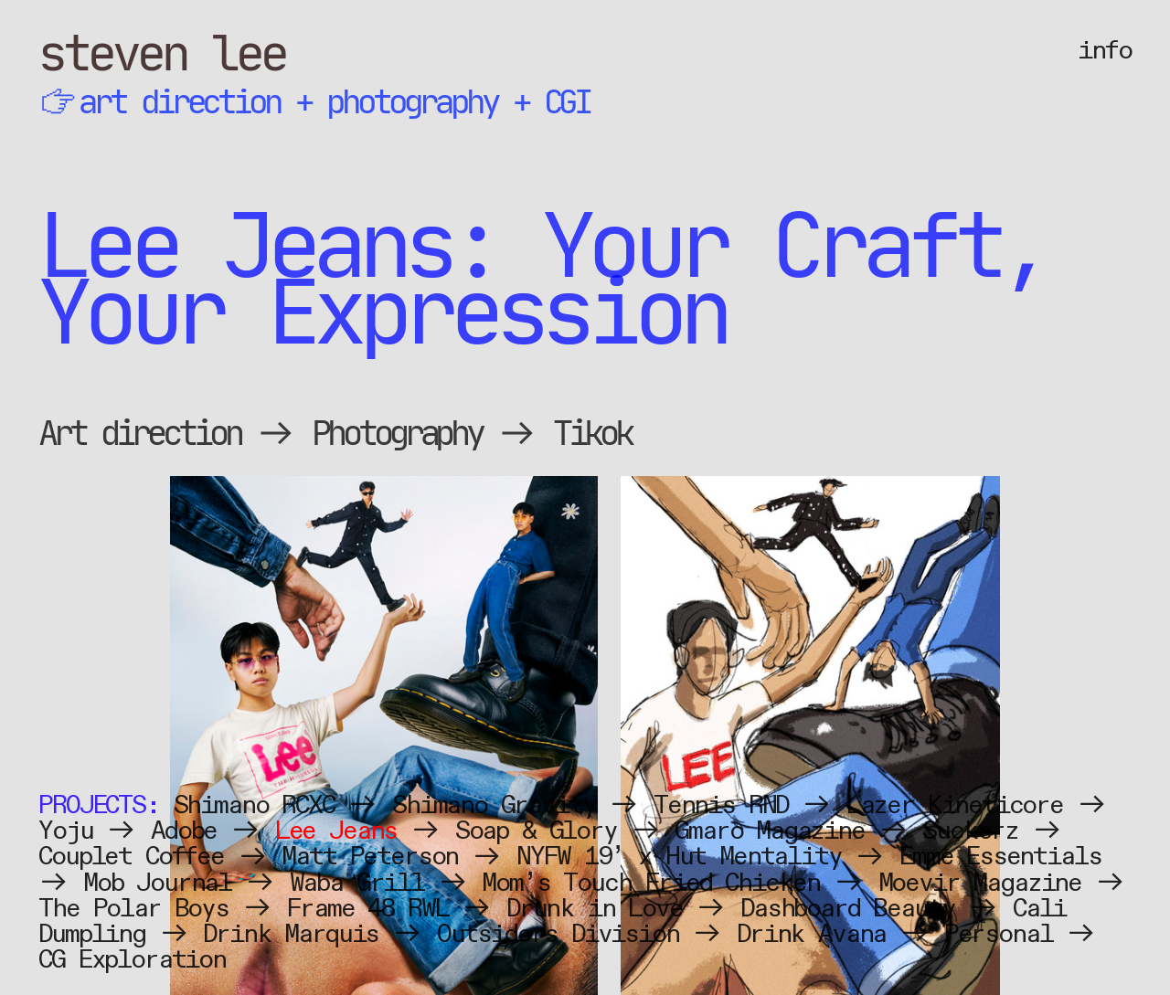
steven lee (161, 53)
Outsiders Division (558, 934)
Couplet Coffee (131, 856)
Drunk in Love (594, 909)
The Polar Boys (133, 909)
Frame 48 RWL (367, 909)
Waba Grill (357, 883)
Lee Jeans (336, 831)
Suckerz (970, 831)
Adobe (184, 831)
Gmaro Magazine (770, 831)
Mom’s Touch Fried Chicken (651, 883)
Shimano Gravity (493, 805)
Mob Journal (157, 883)
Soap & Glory (536, 831)
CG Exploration (132, 960)
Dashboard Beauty (847, 909)
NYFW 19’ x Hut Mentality (679, 856)
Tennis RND (721, 805)
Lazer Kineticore (954, 805)
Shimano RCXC (254, 805)
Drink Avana (811, 934)
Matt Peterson (370, 856)
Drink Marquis (290, 934)
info (1104, 51)
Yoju (65, 831)
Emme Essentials (1000, 856)
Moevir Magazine (979, 883)
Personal (998, 934)
